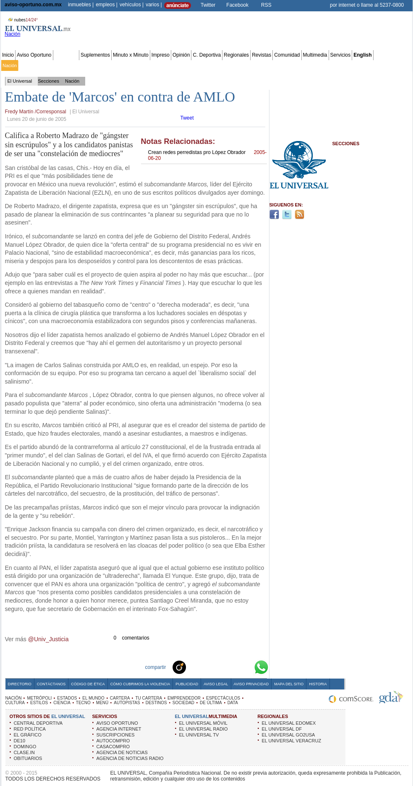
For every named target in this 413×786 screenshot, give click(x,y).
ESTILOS (39, 702)
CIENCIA (62, 702)
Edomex (50, 65)
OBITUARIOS (28, 758)
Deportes (278, 65)
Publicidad (377, 65)
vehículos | (132, 5)
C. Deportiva (207, 55)
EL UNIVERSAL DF (282, 728)
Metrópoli (29, 65)
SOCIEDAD (183, 702)
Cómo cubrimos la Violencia (140, 684)
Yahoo (232, 667)
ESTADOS (67, 698)
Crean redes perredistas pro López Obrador (207, 155)
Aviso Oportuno (34, 55)
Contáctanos (51, 684)
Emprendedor (188, 65)
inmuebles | (81, 5)
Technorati (192, 667)
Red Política (74, 65)
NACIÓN (13, 698)
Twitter (208, 5)
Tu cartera (160, 65)
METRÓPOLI (39, 698)
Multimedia (315, 55)
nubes (22, 20)
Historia (318, 684)
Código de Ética (88, 684)
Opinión (181, 55)
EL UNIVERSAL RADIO (203, 728)
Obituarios (352, 65)
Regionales (236, 55)
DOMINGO (25, 746)
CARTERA (120, 698)
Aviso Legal (216, 684)
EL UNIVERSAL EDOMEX (289, 723)
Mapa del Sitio (288, 684)
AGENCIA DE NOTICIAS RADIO (130, 758)
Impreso (161, 55)
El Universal (20, 81)
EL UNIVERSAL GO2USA (288, 734)
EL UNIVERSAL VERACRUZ (292, 740)
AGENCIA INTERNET (119, 728)
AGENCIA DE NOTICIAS (122, 752)
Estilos (259, 65)
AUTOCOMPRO (113, 740)
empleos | (107, 5)
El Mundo (118, 65)
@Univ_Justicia (48, 639)
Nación (10, 65)
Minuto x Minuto (131, 55)
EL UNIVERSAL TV (199, 734)
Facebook (237, 5)
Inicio (8, 55)
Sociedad (330, 65)
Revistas (261, 55)
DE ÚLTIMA (211, 702)
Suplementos (95, 55)
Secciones (66, 55)
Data (395, 65)
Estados (97, 65)
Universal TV (304, 65)
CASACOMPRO (113, 746)
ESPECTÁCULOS (223, 698)
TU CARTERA (148, 698)
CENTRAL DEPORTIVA (38, 723)
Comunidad (287, 55)
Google (246, 667)
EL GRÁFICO (28, 734)
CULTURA (15, 702)
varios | (154, 5)
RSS (266, 5)
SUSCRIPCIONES (116, 734)
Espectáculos (218, 65)
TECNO (83, 702)
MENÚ (102, 702)
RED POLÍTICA (30, 728)
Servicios (340, 55)
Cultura (242, 65)
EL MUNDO (93, 698)
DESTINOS (156, 702)
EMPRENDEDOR (184, 698)
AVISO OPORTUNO (117, 723)
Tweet (187, 118)
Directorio (19, 684)
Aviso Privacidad (251, 684)
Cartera (139, 65)
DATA (232, 702)
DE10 (20, 740)
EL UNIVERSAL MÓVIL (203, 723)
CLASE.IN (24, 752)
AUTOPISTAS (127, 702)
